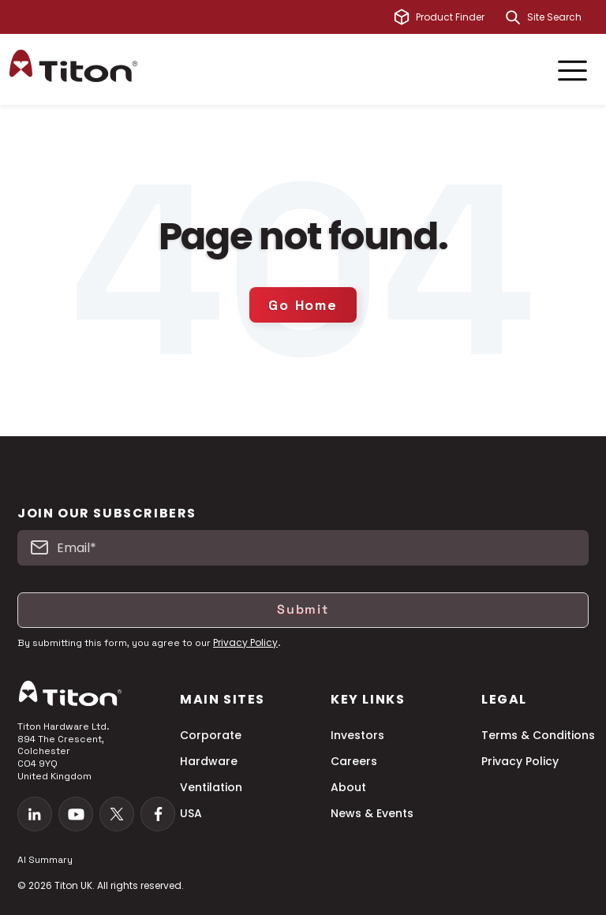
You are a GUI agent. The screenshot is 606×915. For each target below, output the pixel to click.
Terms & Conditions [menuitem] (538, 735)
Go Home (303, 305)
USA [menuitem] (191, 813)
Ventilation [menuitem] (211, 787)
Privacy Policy (245, 642)
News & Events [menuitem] (372, 813)
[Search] (513, 17)
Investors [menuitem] (357, 735)
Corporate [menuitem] (210, 735)
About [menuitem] (348, 787)
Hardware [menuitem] (209, 761)
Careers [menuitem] (354, 761)
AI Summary (45, 859)
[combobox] (562, 17)
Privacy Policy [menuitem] (520, 761)
